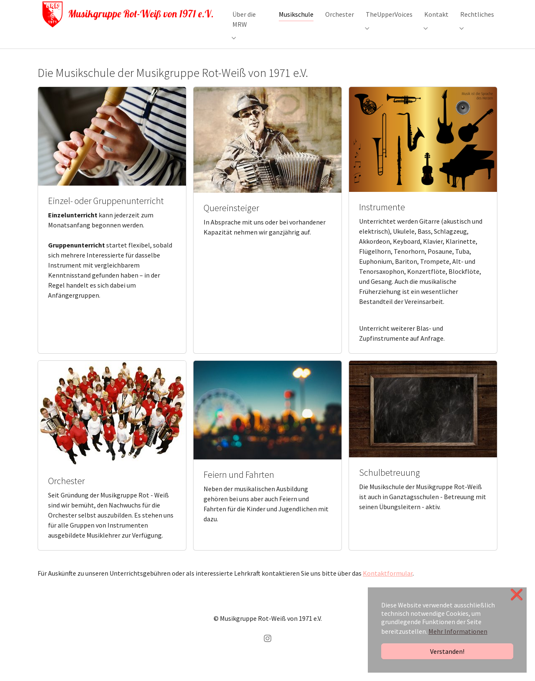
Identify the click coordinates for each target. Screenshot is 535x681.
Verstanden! (447, 651)
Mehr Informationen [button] (457, 631)
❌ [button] (516, 595)
